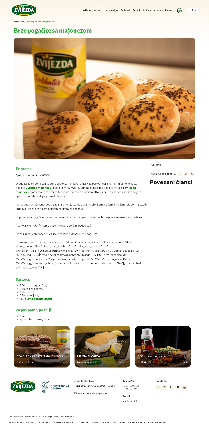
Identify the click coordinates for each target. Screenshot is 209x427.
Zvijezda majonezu (38, 187)
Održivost (30, 422)
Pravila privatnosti (101, 422)
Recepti (136, 10)
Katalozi (169, 10)
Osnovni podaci (16, 422)
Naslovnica (19, 21)
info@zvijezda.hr (130, 401)
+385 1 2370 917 (130, 388)
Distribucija (44, 422)
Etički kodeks (119, 422)
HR (192, 10)
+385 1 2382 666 (131, 386)
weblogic (69, 417)
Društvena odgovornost (64, 422)
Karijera (147, 10)
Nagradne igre (111, 10)
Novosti (97, 10)
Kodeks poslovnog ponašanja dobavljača (147, 422)
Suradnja (158, 10)
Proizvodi (125, 10)
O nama (87, 10)
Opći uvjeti (84, 422)
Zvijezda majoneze (40, 298)
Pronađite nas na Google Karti (91, 393)
